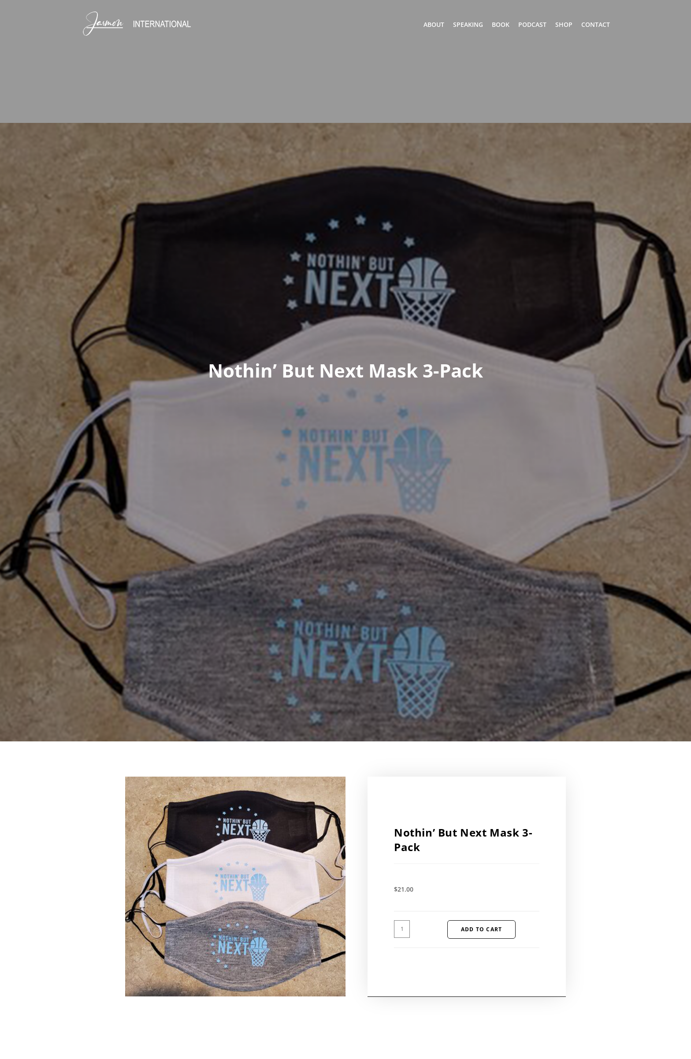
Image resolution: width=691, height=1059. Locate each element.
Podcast (532, 24)
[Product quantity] (402, 929)
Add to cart (481, 929)
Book (500, 24)
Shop (563, 24)
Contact (595, 24)
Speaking (468, 24)
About (434, 24)
